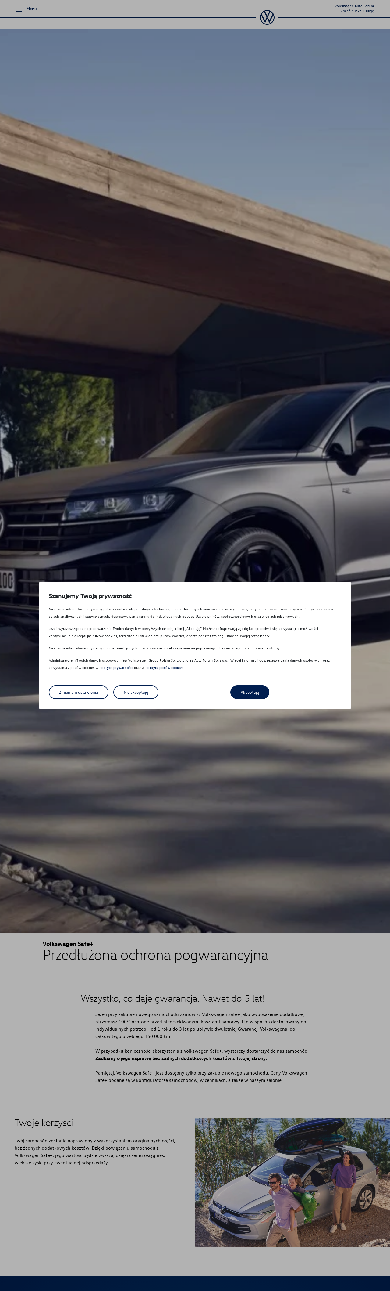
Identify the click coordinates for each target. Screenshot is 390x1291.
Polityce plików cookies (164, 667)
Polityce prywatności (116, 667)
